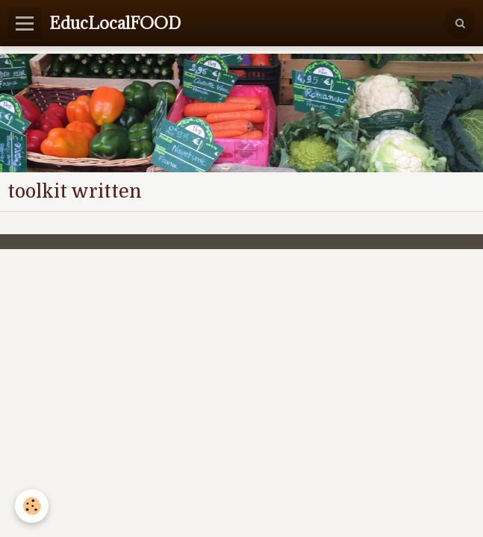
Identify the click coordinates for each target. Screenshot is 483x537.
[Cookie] (32, 506)
